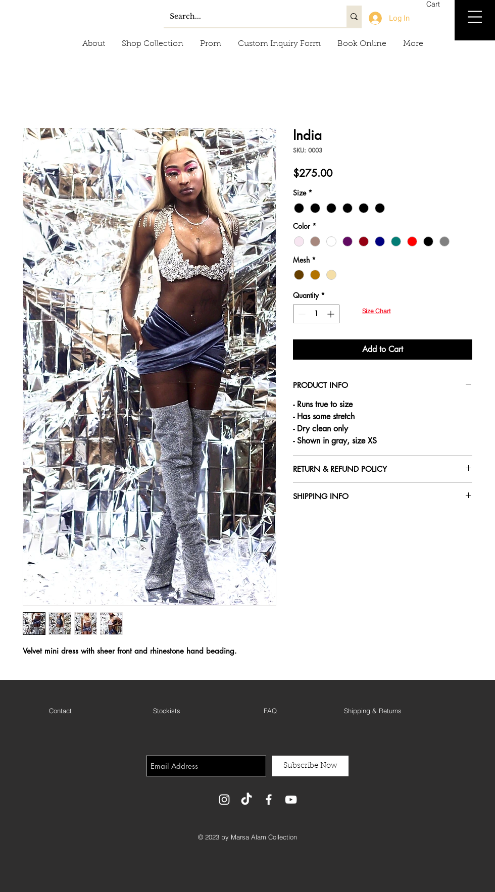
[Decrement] (300, 314)
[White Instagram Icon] (224, 799)
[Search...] (247, 16)
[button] (438, 4)
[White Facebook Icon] (269, 799)
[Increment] (331, 314)
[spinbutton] (316, 314)
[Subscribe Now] (310, 766)
